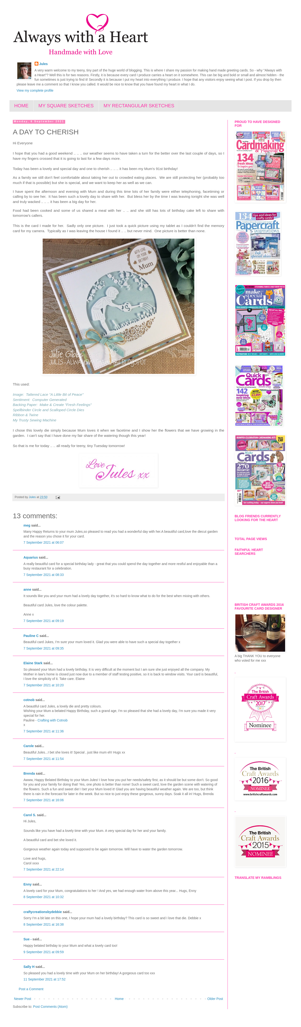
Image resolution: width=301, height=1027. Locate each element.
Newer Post (22, 999)
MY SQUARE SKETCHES (66, 105)
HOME (21, 105)
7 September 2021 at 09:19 (43, 621)
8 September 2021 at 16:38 (43, 924)
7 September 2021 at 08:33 (43, 575)
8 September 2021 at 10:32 (43, 897)
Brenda (29, 773)
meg (26, 525)
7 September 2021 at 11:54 (43, 759)
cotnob (29, 700)
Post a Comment (31, 989)
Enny (27, 884)
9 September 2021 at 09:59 (43, 952)
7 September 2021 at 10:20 (43, 685)
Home (119, 999)
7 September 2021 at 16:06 (43, 800)
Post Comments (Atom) (50, 1006)
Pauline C (31, 636)
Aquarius (30, 557)
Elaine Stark (32, 663)
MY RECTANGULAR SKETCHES (139, 105)
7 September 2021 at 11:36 (43, 731)
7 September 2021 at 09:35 (43, 648)
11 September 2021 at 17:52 (44, 979)
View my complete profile (35, 90)
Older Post (215, 999)
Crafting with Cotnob (52, 720)
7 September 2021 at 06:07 (43, 542)
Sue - (27, 939)
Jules (43, 64)
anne (27, 589)
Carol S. (29, 815)
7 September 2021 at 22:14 (43, 869)
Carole (28, 746)
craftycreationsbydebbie (42, 912)
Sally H (29, 967)
